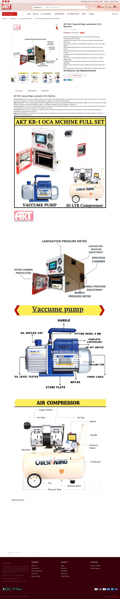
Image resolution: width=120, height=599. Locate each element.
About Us (36, 14)
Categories (9, 14)
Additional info (32, 90)
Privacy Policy (35, 568)
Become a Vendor (95, 565)
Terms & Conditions (37, 571)
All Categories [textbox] (37, 7)
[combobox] (37, 7)
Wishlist (106, 1)
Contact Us (35, 573)
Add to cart (77, 75)
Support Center (36, 576)
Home (29, 14)
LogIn (62, 565)
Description (19, 90)
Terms (84, 14)
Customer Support (73, 14)
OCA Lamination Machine (26, 18)
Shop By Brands (59, 14)
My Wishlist (64, 571)
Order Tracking (114, 1)
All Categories (46, 14)
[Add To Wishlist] (85, 75)
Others (92, 14)
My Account (64, 573)
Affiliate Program (95, 568)
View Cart (63, 568)
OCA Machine (13, 18)
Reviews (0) (45, 90)
